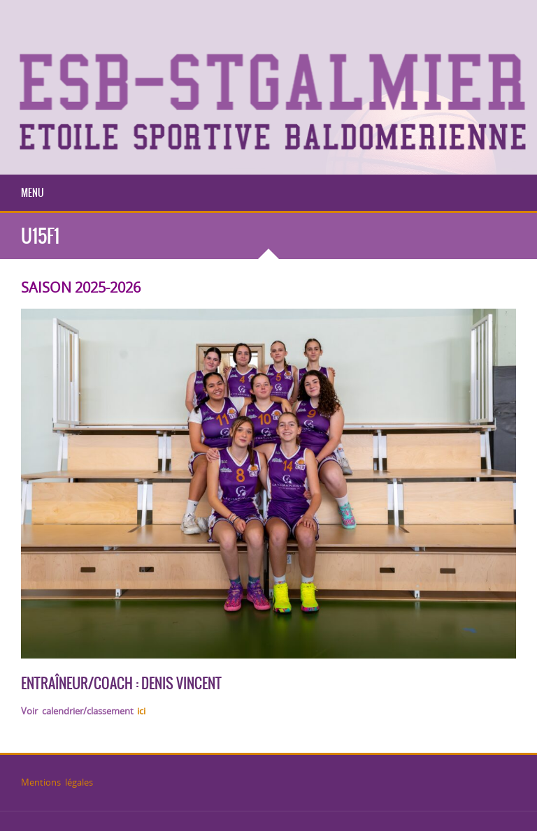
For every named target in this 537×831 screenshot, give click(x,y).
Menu (32, 192)
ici (141, 711)
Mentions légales (57, 782)
